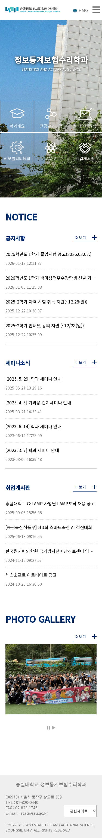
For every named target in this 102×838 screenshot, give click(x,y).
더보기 (80, 237)
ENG (80, 10)
